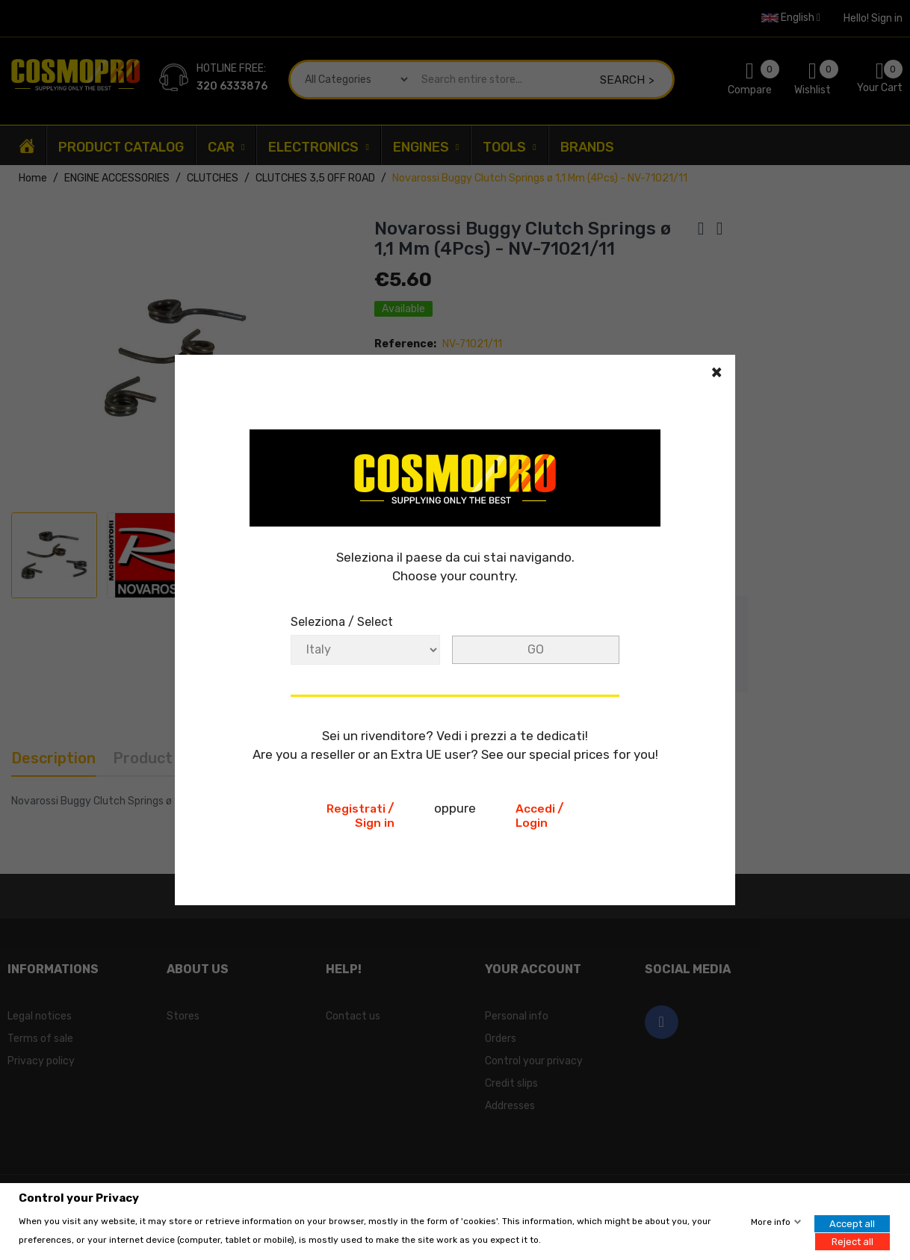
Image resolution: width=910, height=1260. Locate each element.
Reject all (852, 1241)
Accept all (852, 1223)
